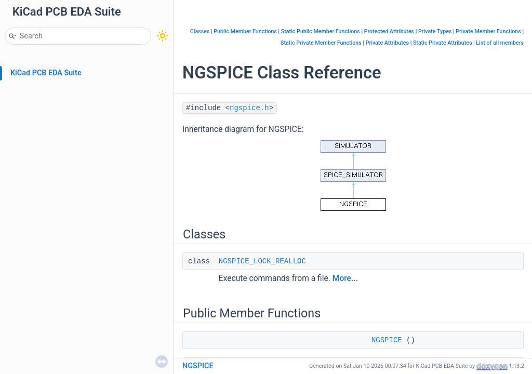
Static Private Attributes (442, 42)
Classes (200, 31)
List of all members (500, 42)
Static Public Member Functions (320, 31)
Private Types (434, 31)
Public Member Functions (245, 31)
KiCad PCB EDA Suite (46, 73)
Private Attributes (387, 42)
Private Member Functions (488, 31)
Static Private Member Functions (321, 42)
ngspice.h (249, 108)
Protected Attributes (389, 31)
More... (345, 278)
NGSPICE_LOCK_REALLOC (262, 261)
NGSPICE (386, 340)
